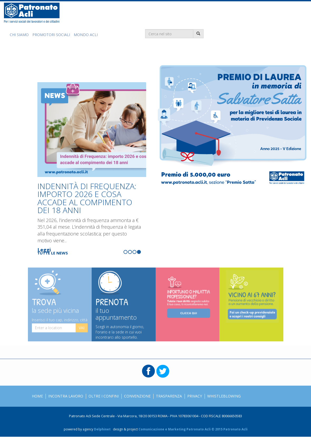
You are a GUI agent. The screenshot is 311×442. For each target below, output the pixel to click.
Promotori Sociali (51, 34)
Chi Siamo (19, 34)
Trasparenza (169, 396)
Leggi (44, 250)
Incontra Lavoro (65, 396)
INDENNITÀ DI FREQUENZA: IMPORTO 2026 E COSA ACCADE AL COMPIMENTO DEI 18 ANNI (86, 198)
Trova (60, 308)
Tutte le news (52, 253)
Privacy (194, 396)
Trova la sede (103, 52)
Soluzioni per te (23, 52)
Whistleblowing (224, 396)
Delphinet (102, 429)
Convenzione (137, 396)
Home (37, 396)
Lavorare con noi (140, 52)
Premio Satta (178, 52)
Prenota (124, 312)
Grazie (74, 52)
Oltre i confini (103, 396)
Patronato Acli (32, 13)
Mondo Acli (86, 34)
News (53, 52)
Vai (81, 332)
